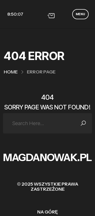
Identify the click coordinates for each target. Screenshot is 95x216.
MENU (80, 14)
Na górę (47, 211)
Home (11, 71)
